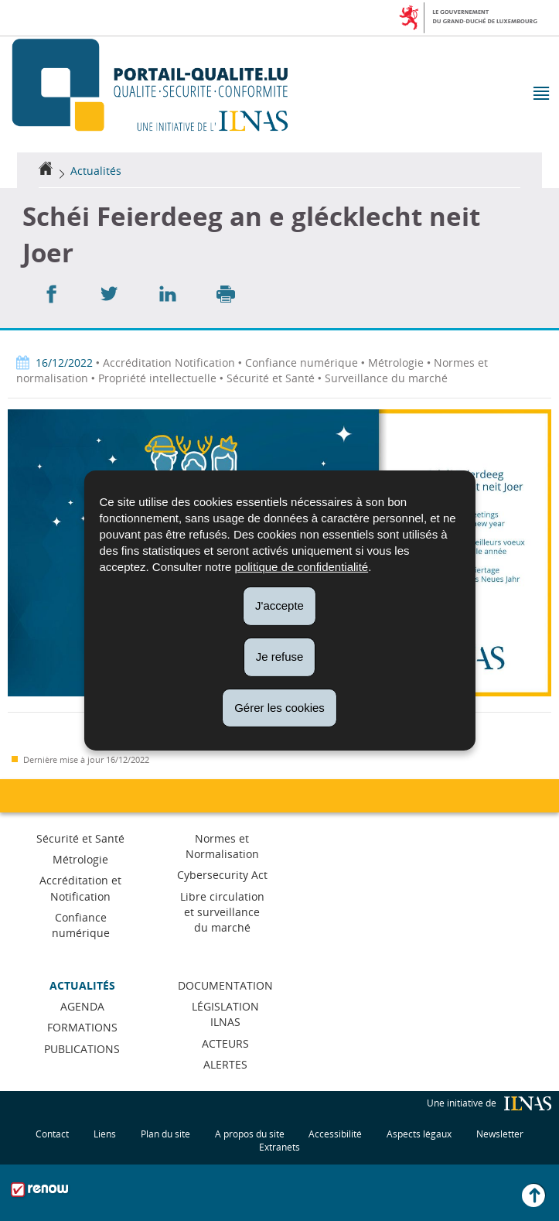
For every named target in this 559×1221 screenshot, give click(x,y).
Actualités (95, 170)
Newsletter (499, 1134)
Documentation (225, 985)
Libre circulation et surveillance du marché (222, 912)
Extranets (279, 1147)
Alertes (225, 1064)
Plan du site (165, 1134)
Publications (82, 1048)
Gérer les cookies (279, 706)
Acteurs (225, 1043)
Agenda (82, 1006)
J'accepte (279, 605)
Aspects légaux (419, 1134)
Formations (82, 1027)
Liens (105, 1134)
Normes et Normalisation (222, 846)
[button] (540, 95)
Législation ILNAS (225, 1014)
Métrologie (80, 859)
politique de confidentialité (302, 566)
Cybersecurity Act (222, 874)
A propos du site (250, 1134)
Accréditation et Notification (80, 888)
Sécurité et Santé (80, 838)
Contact (52, 1134)
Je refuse (280, 656)
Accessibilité (335, 1134)
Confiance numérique (81, 925)
